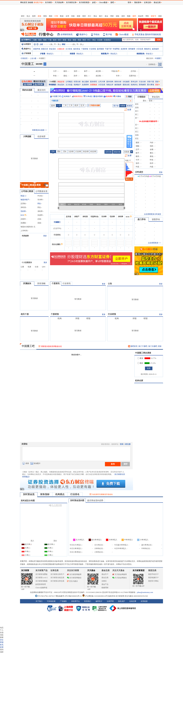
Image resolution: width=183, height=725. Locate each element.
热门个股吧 (143, 346)
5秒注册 (128, 444)
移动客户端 (38, 2)
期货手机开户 (153, 574)
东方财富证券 (71, 2)
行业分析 (142, 82)
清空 (126, 464)
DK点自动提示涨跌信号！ (149, 121)
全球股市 (26, 44)
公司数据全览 (41, 191)
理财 (112, 16)
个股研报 (84, 49)
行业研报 (92, 49)
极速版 (129, 106)
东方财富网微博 (74, 574)
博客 (147, 16)
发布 (113, 464)
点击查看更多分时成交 (152, 214)
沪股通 (42, 54)
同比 (39, 204)
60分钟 (93, 151)
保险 (117, 16)
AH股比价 (60, 49)
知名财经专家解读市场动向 (102, 494)
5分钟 (70, 151)
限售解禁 (131, 49)
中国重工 (57, 222)
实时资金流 (28, 494)
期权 (50, 16)
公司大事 (101, 82)
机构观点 (59, 494)
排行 (59, 40)
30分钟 (86, 151)
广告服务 (63, 601)
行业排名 (74, 494)
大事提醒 (27, 136)
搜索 (160, 16)
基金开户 (105, 574)
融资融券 (155, 49)
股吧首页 (132, 346)
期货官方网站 (153, 581)
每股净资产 (25, 200)
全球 (67, 16)
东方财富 (25, 570)
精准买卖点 (78, 96)
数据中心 (83, 34)
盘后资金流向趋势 (95, 500)
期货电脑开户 (153, 578)
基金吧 (140, 16)
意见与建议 (72, 581)
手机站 (97, 34)
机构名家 (139, 380)
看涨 (140, 358)
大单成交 (89, 96)
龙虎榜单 (124, 49)
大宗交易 (139, 49)
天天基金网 (59, 2)
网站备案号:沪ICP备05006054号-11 (69, 596)
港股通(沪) (105, 54)
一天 (59, 105)
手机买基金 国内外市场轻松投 (148, 34)
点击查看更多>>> (154, 243)
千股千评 (108, 49)
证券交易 (147, 2)
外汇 (89, 16)
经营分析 (77, 82)
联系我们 (87, 601)
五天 (82, 105)
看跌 (140, 363)
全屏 (129, 110)
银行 (101, 16)
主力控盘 (69, 85)
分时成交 (139, 172)
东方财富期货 (139, 570)
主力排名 (68, 49)
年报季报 (116, 49)
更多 (157, 82)
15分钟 (78, 151)
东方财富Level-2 (41, 578)
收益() (23, 196)
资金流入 (50, 54)
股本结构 (109, 82)
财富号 (153, 16)
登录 (121, 444)
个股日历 (54, 101)
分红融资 (126, 82)
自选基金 (107, 40)
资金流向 (52, 49)
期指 (45, 16)
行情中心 (26, 40)
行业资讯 (67, 283)
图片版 (116, 106)
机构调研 (109, 96)
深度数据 (93, 85)
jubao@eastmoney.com (145, 592)
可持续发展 (51, 601)
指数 (35, 40)
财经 (22, 16)
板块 (54, 40)
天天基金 (91, 570)
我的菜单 (137, 2)
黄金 (95, 16)
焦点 (28, 16)
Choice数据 (124, 34)
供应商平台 (75, 601)
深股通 (72, 54)
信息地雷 (41, 136)
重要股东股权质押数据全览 (51, 346)
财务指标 (44, 494)
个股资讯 (56, 283)
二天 (65, 105)
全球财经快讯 (66, 34)
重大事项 (150, 85)
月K (64, 151)
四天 (76, 105)
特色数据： (53, 85)
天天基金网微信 (119, 578)
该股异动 (156, 219)
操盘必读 (60, 82)
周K (59, 151)
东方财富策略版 (41, 581)
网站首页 (23, 2)
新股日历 (44, 49)
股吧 (134, 16)
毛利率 (23, 211)
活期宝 (104, 581)
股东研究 (93, 82)
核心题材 (85, 82)
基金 (106, 16)
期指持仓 (147, 49)
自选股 (99, 40)
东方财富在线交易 (57, 578)
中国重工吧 (56, 96)
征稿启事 (132, 601)
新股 (39, 16)
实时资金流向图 (77, 500)
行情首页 (24, 58)
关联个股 (150, 82)
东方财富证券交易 (57, 581)
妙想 (94, 2)
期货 (84, 16)
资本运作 (134, 82)
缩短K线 (117, 152)
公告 (110, 284)
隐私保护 (121, 601)
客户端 (109, 34)
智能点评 (109, 85)
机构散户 (77, 85)
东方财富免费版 (41, 574)
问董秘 (118, 96)
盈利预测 (100, 49)
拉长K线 (108, 152)
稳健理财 (105, 588)
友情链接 (144, 601)
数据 (61, 16)
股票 (34, 16)
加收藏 (30, 2)
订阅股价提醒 (94, 105)
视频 (128, 16)
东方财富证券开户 (57, 574)
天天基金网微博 (119, 574)
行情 (56, 16)
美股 (73, 16)
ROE (23, 215)
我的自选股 (27, 90)
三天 (71, 105)
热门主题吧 (152, 346)
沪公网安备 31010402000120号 (95, 596)
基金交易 (105, 578)
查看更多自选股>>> (39, 130)
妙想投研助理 (40, 584)
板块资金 (76, 49)
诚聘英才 (99, 601)
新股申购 (36, 49)
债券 (123, 16)
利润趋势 (25, 236)
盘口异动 (142, 219)
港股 (78, 16)
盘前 (53, 105)
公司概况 (69, 82)
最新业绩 (126, 85)
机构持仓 (134, 85)
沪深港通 (26, 53)
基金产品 (105, 584)
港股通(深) (141, 54)
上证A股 (33, 58)
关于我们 (39, 601)
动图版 (122, 106)
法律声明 (110, 601)
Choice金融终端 (41, 588)
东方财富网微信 (74, 578)
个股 (49, 40)
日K (53, 151)
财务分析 (118, 82)
